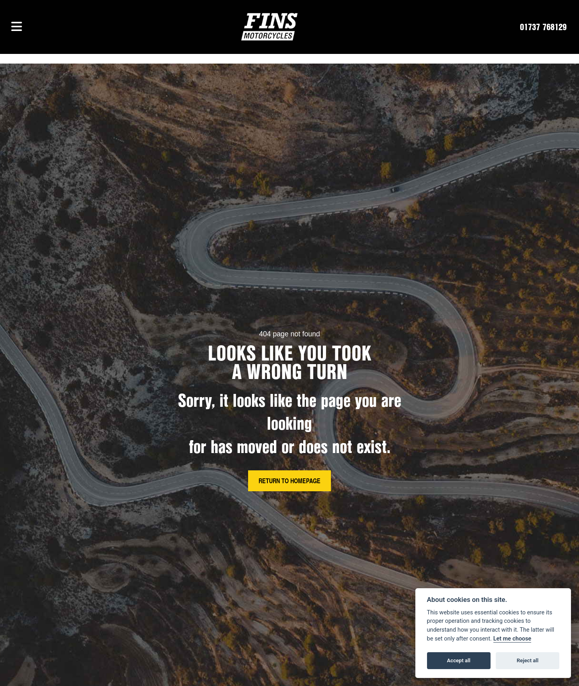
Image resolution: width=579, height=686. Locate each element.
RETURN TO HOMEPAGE (289, 480)
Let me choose (512, 638)
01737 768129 (543, 26)
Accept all (458, 660)
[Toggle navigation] (16, 26)
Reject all (527, 660)
